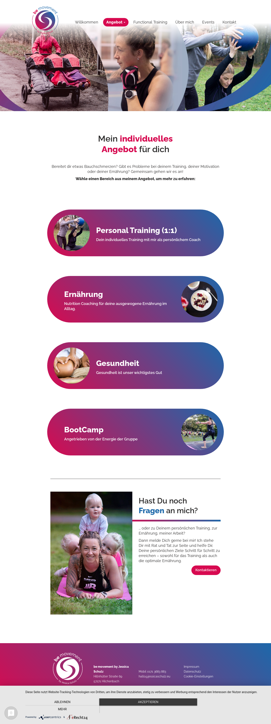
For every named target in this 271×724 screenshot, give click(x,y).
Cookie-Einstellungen (198, 676)
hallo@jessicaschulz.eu (154, 676)
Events (208, 22)
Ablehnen (62, 709)
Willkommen (86, 22)
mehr (230, 709)
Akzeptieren (146, 709)
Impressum (191, 666)
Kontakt (229, 22)
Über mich (184, 22)
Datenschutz (192, 671)
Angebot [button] (115, 22)
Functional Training (150, 22)
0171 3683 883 (156, 671)
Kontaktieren (206, 570)
